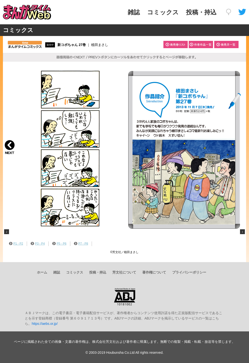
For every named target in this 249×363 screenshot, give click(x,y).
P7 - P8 (81, 243)
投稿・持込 (201, 12)
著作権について (154, 272)
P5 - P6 (59, 243)
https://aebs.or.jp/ (45, 324)
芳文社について (124, 272)
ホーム (42, 272)
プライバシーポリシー (189, 272)
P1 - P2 (16, 243)
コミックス (163, 12)
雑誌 (134, 12)
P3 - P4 (38, 243)
